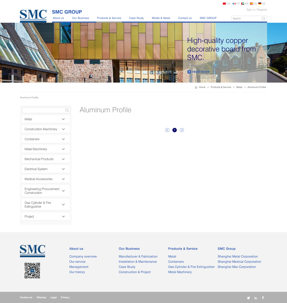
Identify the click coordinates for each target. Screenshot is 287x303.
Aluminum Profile (257, 87)
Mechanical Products (45, 159)
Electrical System (45, 169)
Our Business (80, 18)
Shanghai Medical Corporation (239, 262)
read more (198, 71)
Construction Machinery (45, 129)
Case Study (136, 18)
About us (58, 18)
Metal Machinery (45, 149)
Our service (77, 262)
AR (246, 3)
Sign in (251, 9)
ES (255, 3)
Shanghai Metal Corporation (238, 256)
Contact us (185, 18)
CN (228, 3)
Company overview (83, 256)
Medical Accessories (45, 179)
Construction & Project (135, 272)
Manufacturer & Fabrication (138, 256)
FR (238, 3)
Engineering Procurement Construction (45, 191)
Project (45, 216)
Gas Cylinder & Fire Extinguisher (45, 204)
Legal (53, 297)
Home (202, 87)
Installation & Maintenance (138, 262)
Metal (239, 87)
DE (263, 3)
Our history (77, 272)
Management (78, 267)
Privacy (65, 297)
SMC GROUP (208, 18)
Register (262, 9)
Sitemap (41, 297)
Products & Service (109, 18)
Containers (45, 139)
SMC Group (227, 249)
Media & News (161, 18)
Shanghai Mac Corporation (237, 267)
